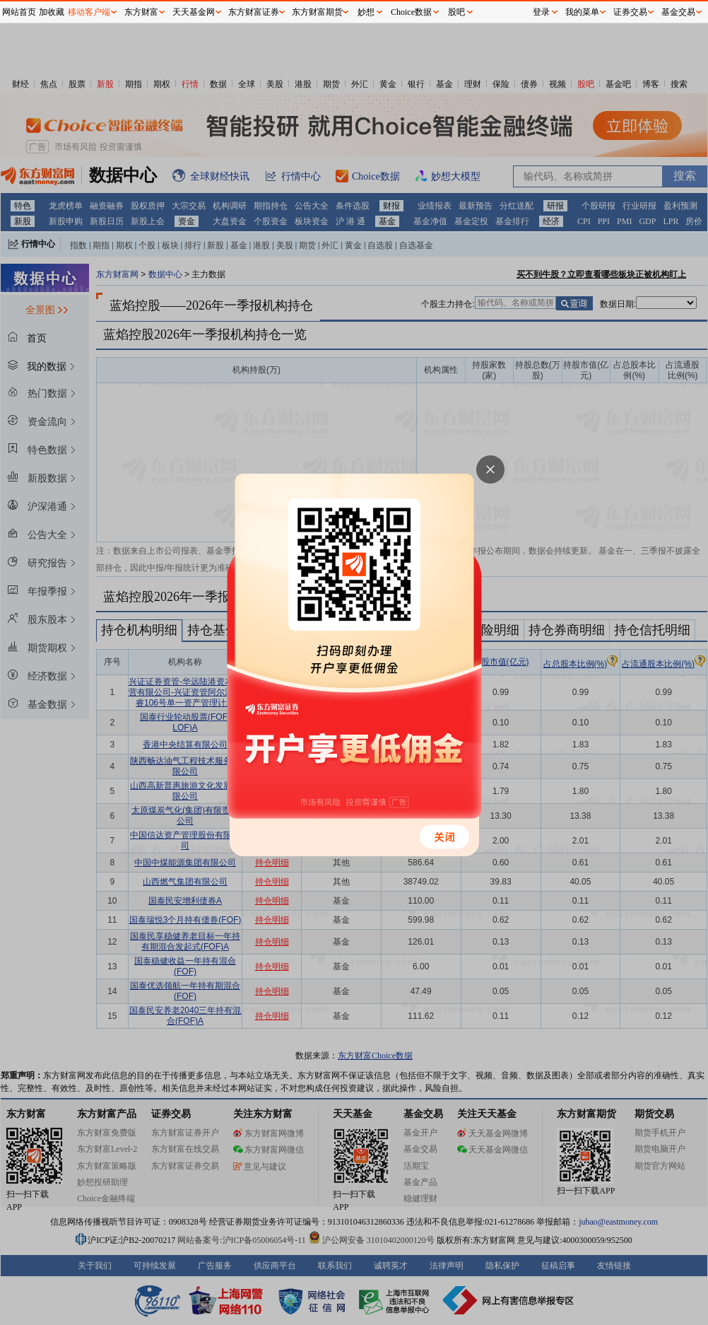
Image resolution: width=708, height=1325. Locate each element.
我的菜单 (582, 12)
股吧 (456, 12)
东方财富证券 (253, 12)
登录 (541, 12)
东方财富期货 (317, 12)
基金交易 (678, 12)
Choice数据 (411, 12)
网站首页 (19, 12)
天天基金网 (193, 12)
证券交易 (630, 12)
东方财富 (141, 12)
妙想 (366, 12)
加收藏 (51, 12)
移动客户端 (89, 12)
